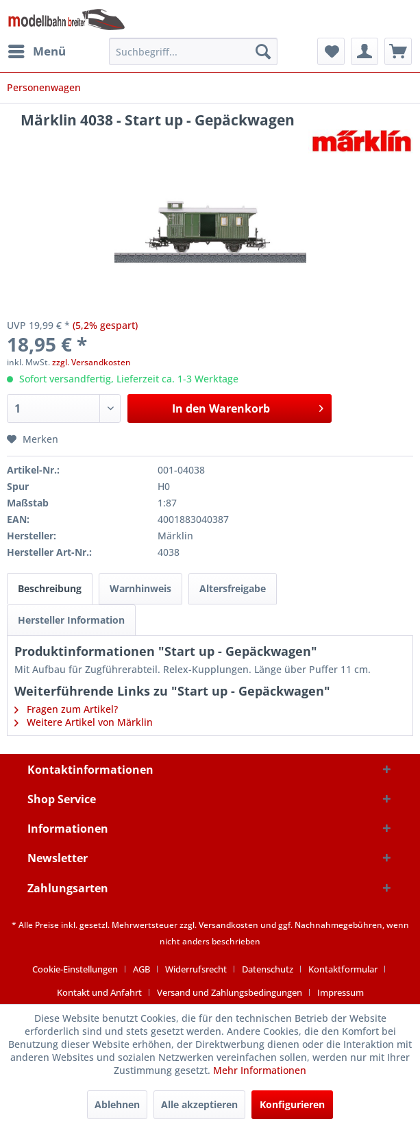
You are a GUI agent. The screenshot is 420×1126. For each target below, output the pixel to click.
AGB (141, 969)
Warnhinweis (140, 588)
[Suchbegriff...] (193, 51)
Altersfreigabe (232, 588)
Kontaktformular (343, 969)
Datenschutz (267, 969)
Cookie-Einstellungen (75, 969)
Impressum (340, 992)
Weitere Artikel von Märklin (83, 722)
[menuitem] (36, 51)
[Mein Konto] (364, 51)
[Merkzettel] (331, 51)
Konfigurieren (292, 1104)
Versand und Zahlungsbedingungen (229, 992)
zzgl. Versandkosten (91, 362)
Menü (37, 49)
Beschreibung (50, 588)
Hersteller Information (71, 619)
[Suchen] (263, 51)
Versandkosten (228, 925)
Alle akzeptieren (199, 1104)
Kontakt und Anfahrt (99, 992)
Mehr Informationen (259, 1070)
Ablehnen (117, 1104)
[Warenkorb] (398, 51)
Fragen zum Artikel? (66, 708)
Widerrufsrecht (196, 969)
